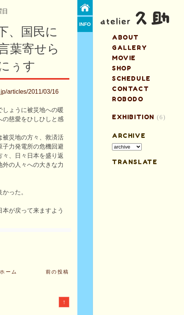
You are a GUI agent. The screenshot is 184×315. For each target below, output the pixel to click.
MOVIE (124, 58)
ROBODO (128, 99)
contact (130, 89)
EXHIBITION (133, 117)
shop (121, 68)
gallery (129, 47)
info (85, 24)
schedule (131, 78)
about (125, 37)
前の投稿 (57, 272)
